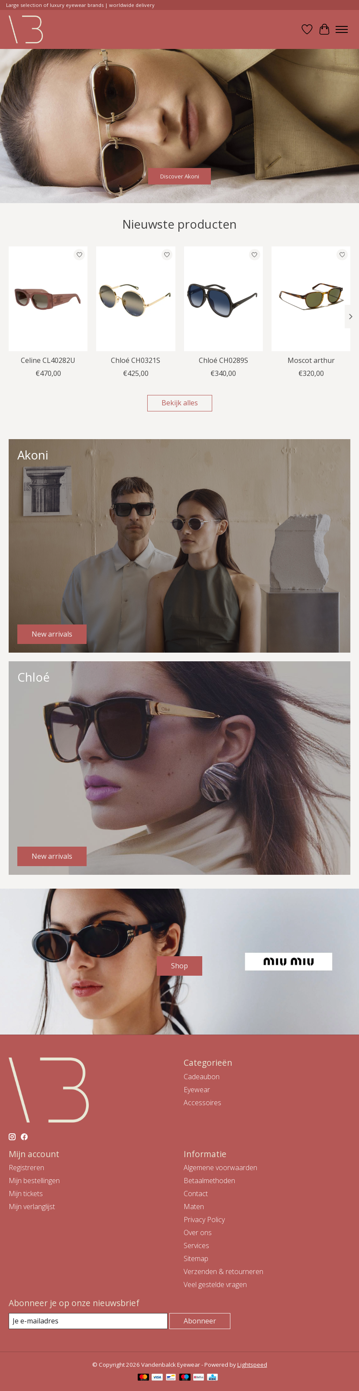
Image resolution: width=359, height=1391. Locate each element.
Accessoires (202, 1102)
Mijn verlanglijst (32, 1206)
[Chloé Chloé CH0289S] (223, 298)
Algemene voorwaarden (220, 1167)
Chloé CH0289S (223, 360)
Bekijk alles (180, 403)
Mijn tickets (26, 1193)
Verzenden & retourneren (223, 1271)
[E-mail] (88, 1321)
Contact (196, 1193)
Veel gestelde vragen (215, 1284)
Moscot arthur (311, 360)
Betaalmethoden (209, 1180)
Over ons (198, 1232)
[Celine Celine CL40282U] (48, 298)
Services (196, 1245)
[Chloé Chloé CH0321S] (135, 298)
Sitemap (196, 1258)
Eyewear (197, 1089)
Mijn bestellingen (34, 1180)
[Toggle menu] (341, 29)
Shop (179, 965)
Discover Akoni (179, 176)
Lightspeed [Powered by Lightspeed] (252, 1364)
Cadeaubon (202, 1076)
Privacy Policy (204, 1219)
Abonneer (200, 1321)
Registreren (26, 1167)
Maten (194, 1206)
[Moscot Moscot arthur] (311, 298)
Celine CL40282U (48, 360)
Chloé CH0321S (135, 360)
